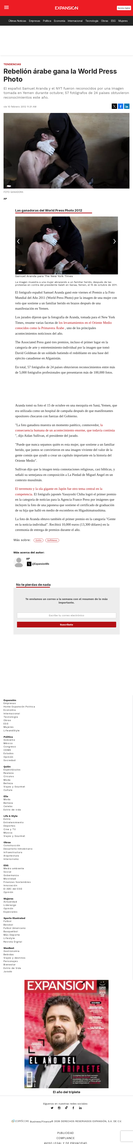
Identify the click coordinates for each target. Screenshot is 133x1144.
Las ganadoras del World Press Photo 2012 (48, 210)
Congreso (10, 746)
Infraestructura (13, 852)
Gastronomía (11, 951)
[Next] (114, 241)
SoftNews (52, 540)
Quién (7, 766)
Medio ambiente (14, 868)
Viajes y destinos (15, 958)
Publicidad (65, 1132)
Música (8, 832)
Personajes (11, 961)
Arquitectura (11, 855)
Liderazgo (10, 905)
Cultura (8, 790)
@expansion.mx (66, 1107)
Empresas (34, 20)
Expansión (10, 700)
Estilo (38, 540)
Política (47, 20)
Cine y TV (10, 829)
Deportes (9, 825)
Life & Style (11, 816)
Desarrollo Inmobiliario (18, 848)
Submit (66, 624)
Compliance (65, 1138)
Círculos (9, 776)
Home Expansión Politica (19, 706)
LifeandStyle (12, 730)
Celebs (8, 806)
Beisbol (8, 924)
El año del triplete (66, 1092)
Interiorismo (11, 859)
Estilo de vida (12, 809)
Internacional (75, 20)
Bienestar (10, 964)
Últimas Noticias (17, 20)
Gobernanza (11, 875)
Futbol (8, 921)
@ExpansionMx (40, 563)
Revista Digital (124, 8)
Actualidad (10, 901)
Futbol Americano (15, 928)
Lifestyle (9, 938)
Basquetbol (11, 931)
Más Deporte (12, 935)
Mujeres (123, 20)
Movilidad (10, 878)
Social (7, 871)
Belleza (8, 783)
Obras (104, 20)
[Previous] (19, 241)
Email (66, 615)
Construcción (12, 845)
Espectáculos (12, 769)
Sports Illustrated (14, 918)
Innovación (10, 885)
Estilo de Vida (12, 968)
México (8, 743)
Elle (6, 796)
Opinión (8, 757)
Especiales (11, 911)
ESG (113, 20)
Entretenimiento (14, 822)
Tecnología (91, 20)
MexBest (9, 948)
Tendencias (12, 64)
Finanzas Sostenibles (17, 882)
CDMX (7, 750)
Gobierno (9, 740)
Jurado (8, 971)
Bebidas (9, 954)
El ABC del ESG (13, 888)
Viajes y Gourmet (14, 786)
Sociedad (10, 760)
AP (28, 558)
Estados (9, 753)
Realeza (9, 773)
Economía (59, 20)
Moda (7, 780)
